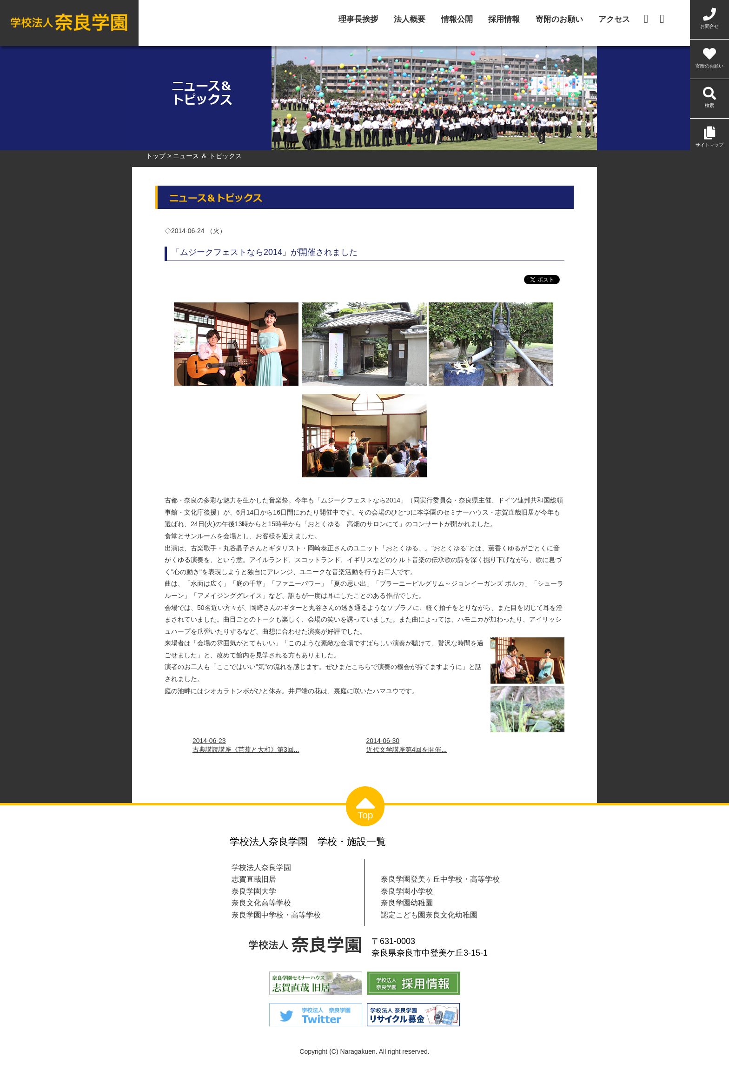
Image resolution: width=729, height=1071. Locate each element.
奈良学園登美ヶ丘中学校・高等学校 (440, 879)
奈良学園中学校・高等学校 (276, 914)
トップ (156, 156)
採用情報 (504, 20)
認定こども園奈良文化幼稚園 (429, 914)
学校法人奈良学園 (261, 867)
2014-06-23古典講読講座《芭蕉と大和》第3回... (245, 745)
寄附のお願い (559, 20)
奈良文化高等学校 (261, 902)
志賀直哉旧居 (254, 879)
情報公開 (457, 20)
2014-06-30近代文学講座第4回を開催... (406, 745)
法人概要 (409, 20)
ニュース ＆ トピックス (207, 156)
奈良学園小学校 (407, 891)
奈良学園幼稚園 (407, 902)
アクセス (614, 20)
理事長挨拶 (358, 20)
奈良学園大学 (254, 891)
